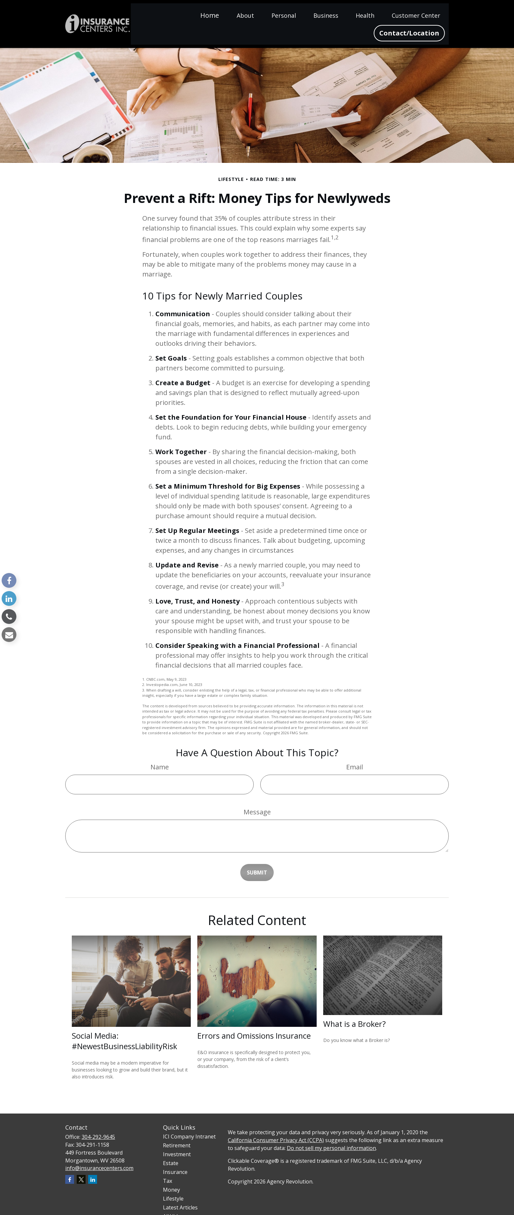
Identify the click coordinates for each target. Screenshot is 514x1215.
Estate (170, 1163)
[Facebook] (9, 580)
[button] (209, 15)
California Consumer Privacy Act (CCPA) (276, 1140)
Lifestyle (173, 1198)
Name (159, 766)
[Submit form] (257, 872)
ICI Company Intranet (189, 1136)
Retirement (176, 1145)
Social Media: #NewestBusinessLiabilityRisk (124, 1040)
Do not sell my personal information (331, 1148)
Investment (177, 1154)
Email (354, 766)
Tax (167, 1180)
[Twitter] (81, 1179)
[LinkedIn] (9, 598)
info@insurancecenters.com (99, 1168)
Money (171, 1189)
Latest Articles (180, 1207)
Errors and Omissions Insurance (254, 1035)
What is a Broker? (354, 1024)
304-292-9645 (98, 1136)
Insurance (175, 1172)
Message (257, 811)
